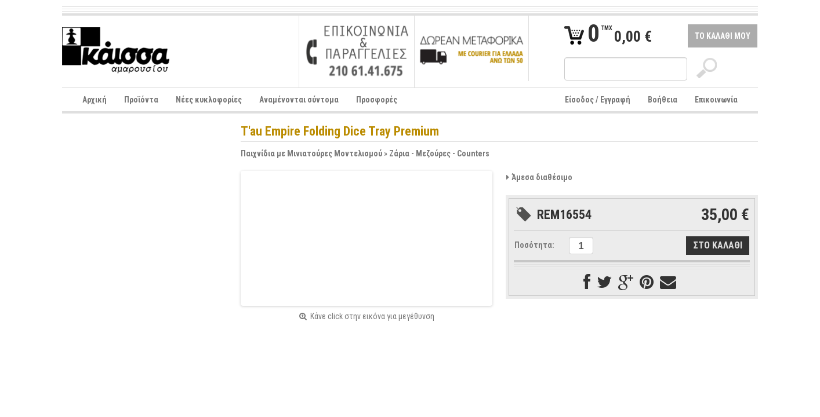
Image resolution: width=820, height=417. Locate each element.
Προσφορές (376, 99)
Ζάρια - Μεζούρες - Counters (439, 153)
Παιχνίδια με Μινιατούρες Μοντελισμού (311, 153)
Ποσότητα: (534, 245)
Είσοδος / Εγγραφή (597, 99)
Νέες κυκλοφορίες (209, 99)
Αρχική (94, 99)
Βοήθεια (662, 99)
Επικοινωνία (716, 99)
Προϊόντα (141, 99)
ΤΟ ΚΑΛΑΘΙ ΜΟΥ (722, 36)
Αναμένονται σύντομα (299, 99)
